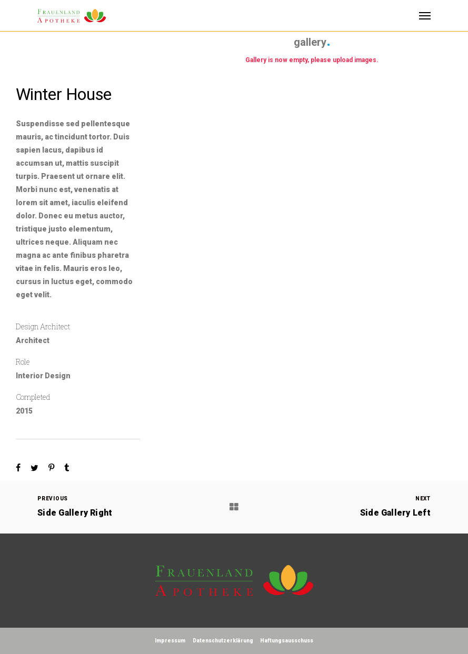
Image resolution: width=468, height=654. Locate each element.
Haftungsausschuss (286, 640)
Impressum (170, 640)
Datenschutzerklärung (223, 640)
